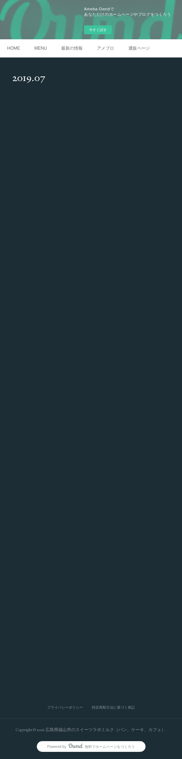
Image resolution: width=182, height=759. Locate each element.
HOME (13, 48)
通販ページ (139, 48)
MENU (40, 48)
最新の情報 (72, 48)
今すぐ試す (98, 30)
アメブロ (105, 48)
